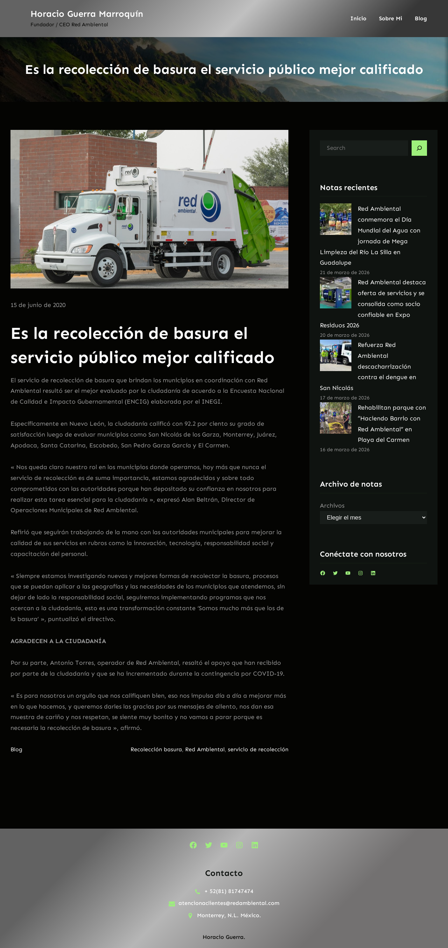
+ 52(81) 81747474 (228, 891)
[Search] (419, 148)
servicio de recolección (258, 749)
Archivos (332, 505)
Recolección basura (156, 749)
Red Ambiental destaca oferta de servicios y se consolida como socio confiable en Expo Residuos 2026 (373, 303)
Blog (16, 749)
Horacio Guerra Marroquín (86, 13)
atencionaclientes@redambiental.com (228, 903)
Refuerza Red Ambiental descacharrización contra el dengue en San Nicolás (368, 366)
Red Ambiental (205, 749)
